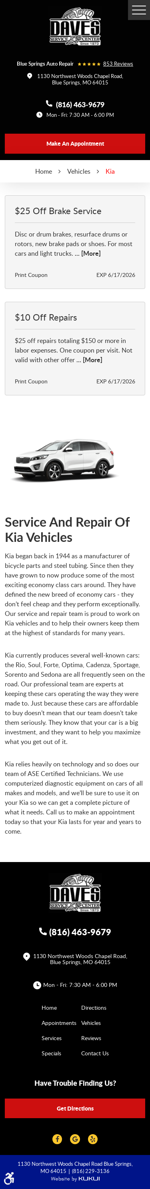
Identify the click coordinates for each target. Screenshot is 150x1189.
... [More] (87, 253)
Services (52, 1038)
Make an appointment (75, 143)
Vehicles (78, 171)
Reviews (91, 1038)
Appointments (59, 1023)
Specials (51, 1053)
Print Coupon (31, 275)
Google (75, 1139)
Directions (93, 1007)
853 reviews (118, 63)
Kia (110, 171)
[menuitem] (55, 1007)
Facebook (57, 1139)
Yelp (93, 1139)
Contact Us (95, 1053)
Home (43, 171)
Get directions (75, 1108)
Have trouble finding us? (75, 1083)
